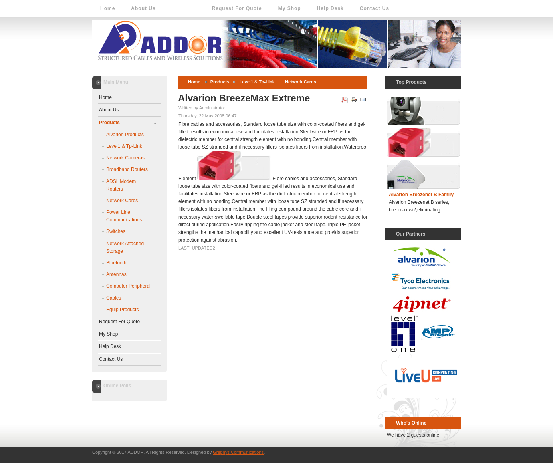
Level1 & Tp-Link (257, 81)
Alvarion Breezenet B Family (421, 194)
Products (220, 81)
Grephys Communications (238, 452)
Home (194, 81)
